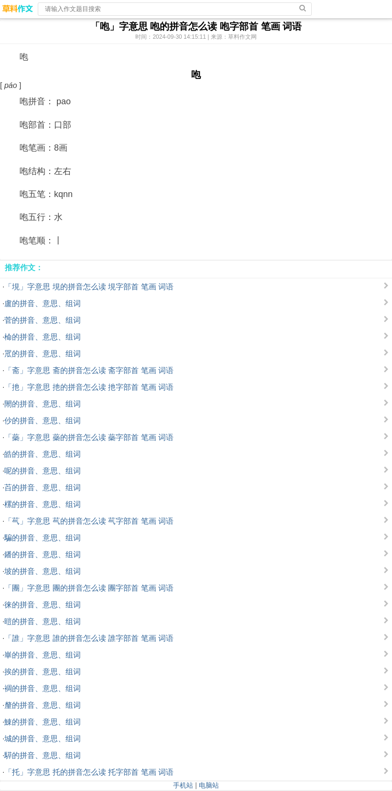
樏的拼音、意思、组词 (42, 504)
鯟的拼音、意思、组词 (42, 722)
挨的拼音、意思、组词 (42, 672)
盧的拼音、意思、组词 (42, 303)
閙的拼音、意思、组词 (42, 404)
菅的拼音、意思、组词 (42, 320)
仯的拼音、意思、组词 (42, 421)
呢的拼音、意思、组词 (42, 471)
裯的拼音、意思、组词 (42, 688)
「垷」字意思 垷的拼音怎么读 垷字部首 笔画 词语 (89, 287)
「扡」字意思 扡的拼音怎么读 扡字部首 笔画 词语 (89, 387)
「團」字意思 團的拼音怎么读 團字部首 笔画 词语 (89, 588)
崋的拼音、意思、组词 (42, 655)
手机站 (183, 785)
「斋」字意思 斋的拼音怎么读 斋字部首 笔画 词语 (89, 370)
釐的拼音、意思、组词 (42, 705)
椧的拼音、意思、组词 (42, 337)
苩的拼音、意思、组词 (42, 487)
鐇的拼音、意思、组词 (42, 554)
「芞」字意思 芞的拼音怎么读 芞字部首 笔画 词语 (89, 521)
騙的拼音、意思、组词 (42, 538)
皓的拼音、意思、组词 (42, 454)
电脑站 (209, 785)
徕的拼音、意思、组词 (42, 605)
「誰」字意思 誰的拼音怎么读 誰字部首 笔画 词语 (89, 638)
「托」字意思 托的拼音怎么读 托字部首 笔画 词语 (89, 772)
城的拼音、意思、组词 (42, 739)
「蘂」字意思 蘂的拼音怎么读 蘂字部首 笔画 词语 (89, 437)
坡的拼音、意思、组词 (42, 571)
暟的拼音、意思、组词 (42, 621)
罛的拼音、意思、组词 (42, 354)
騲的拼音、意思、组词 (42, 755)
